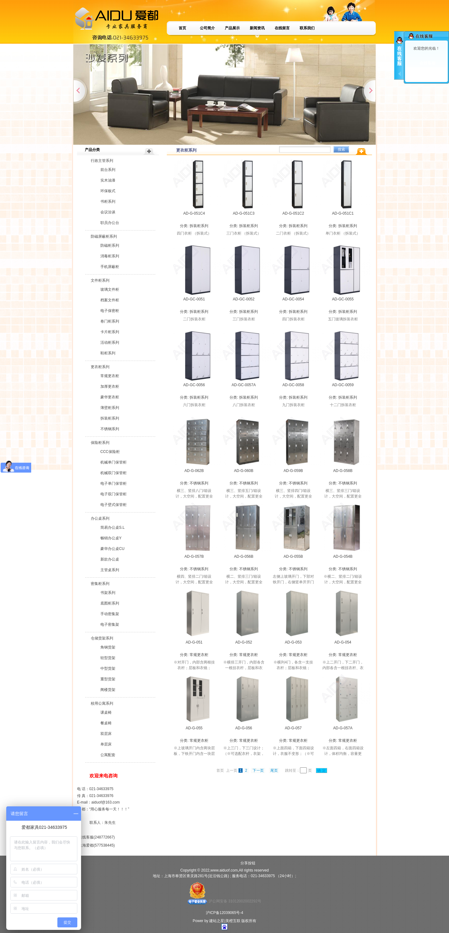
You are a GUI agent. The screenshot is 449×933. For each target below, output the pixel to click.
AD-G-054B (342, 556)
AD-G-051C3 (243, 213)
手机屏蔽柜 (109, 267)
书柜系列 (107, 201)
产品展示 (232, 28)
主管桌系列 (109, 570)
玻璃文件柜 (109, 289)
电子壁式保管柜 (113, 505)
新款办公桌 (109, 559)
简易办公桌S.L (112, 527)
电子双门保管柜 (113, 494)
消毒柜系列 (109, 256)
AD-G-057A (342, 728)
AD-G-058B (342, 471)
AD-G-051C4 (194, 213)
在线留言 (282, 28)
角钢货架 (107, 647)
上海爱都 (427, 72)
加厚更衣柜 (109, 386)
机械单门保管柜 (113, 462)
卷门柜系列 (109, 321)
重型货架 (107, 679)
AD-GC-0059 (343, 385)
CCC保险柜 (110, 451)
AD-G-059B (293, 471)
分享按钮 (247, 863)
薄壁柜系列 (109, 408)
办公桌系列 (100, 518)
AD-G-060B (243, 471)
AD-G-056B (243, 556)
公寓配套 (107, 755)
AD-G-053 (293, 642)
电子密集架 (109, 624)
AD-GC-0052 (243, 299)
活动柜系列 (109, 342)
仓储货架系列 (102, 638)
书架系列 (107, 592)
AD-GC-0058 (293, 385)
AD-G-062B (194, 471)
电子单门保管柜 (113, 483)
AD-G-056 (243, 728)
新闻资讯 (257, 28)
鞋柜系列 (107, 353)
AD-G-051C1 (343, 213)
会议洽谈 (107, 212)
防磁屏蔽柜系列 (104, 236)
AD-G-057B (194, 556)
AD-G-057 (293, 728)
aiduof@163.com (105, 802)
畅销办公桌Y (111, 538)
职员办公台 (109, 223)
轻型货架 (107, 658)
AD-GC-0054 (293, 299)
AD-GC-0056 (194, 385)
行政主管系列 (102, 160)
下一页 (258, 770)
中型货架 (107, 668)
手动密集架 (109, 614)
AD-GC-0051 (194, 299)
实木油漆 (107, 180)
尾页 (274, 770)
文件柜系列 (100, 280)
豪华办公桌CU (112, 549)
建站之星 (216, 921)
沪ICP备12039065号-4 (224, 913)
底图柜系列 (109, 603)
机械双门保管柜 (113, 473)
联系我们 (307, 28)
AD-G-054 (342, 642)
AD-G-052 (243, 642)
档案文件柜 (109, 300)
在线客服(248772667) (97, 837)
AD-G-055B (293, 556)
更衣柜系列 (100, 367)
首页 (182, 28)
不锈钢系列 (109, 429)
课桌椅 (106, 712)
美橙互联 (232, 921)
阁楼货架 (107, 690)
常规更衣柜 (109, 376)
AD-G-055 (194, 728)
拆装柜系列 (109, 418)
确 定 (321, 770)
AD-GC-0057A (244, 385)
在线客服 (427, 63)
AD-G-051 (194, 642)
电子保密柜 (109, 311)
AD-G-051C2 (293, 213)
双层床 (106, 733)
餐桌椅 (106, 723)
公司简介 (207, 28)
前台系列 (107, 170)
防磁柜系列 (109, 245)
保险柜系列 (100, 442)
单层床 (106, 744)
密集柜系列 (100, 583)
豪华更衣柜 (109, 397)
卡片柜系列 (109, 332)
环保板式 (107, 191)
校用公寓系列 (102, 703)
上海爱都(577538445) (97, 845)
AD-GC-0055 (343, 299)
